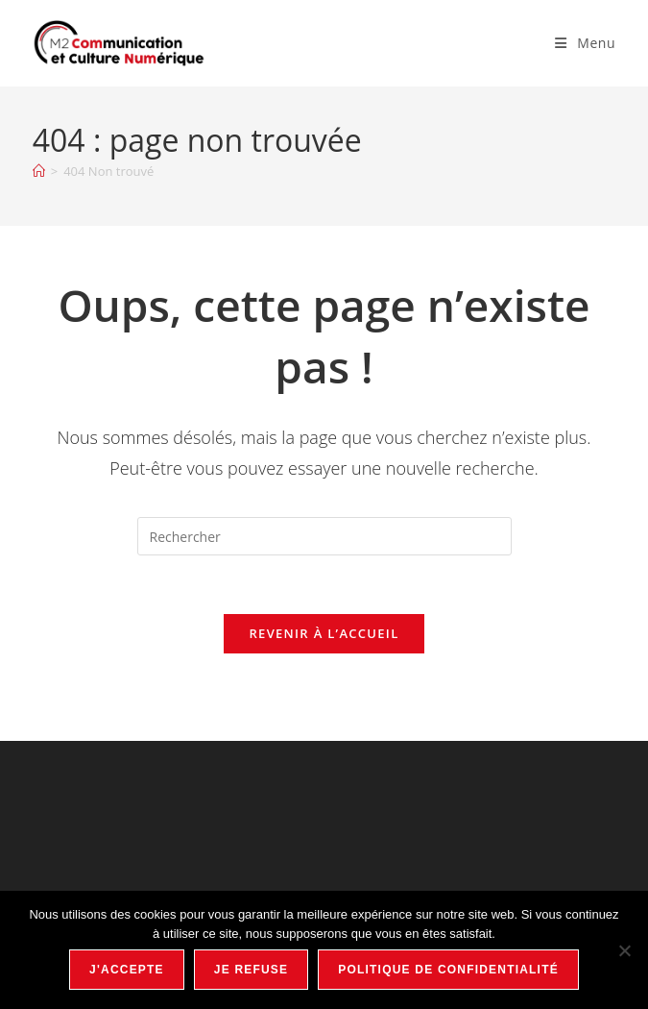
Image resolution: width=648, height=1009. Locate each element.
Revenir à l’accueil (323, 633)
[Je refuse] (624, 950)
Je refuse (251, 969)
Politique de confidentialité (448, 969)
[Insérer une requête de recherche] (324, 536)
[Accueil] (39, 171)
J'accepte (126, 969)
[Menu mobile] (585, 43)
